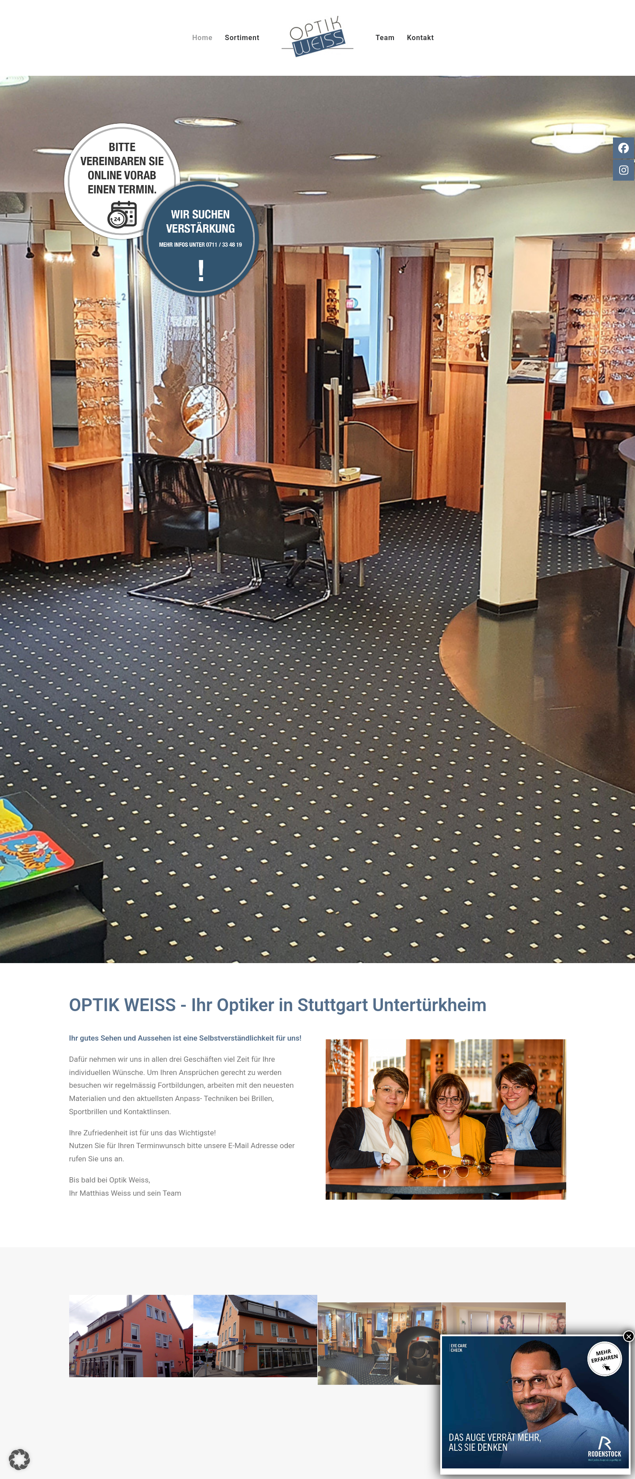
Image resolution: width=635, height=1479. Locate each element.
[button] (19, 1459)
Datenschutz (432, 1417)
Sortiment (242, 37)
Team (384, 37)
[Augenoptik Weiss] (317, 38)
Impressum (430, 1404)
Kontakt (420, 37)
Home (202, 37)
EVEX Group (368, 1461)
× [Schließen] (629, 1336)
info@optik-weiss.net (128, 1409)
